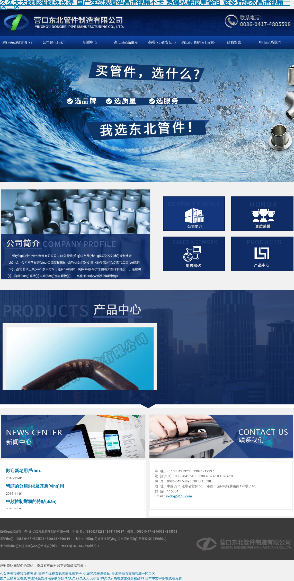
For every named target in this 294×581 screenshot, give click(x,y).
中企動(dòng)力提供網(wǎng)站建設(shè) (28, 546)
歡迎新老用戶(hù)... (25, 470)
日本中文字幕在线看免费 (163, 578)
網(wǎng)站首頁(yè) (18, 42)
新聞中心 (90, 42)
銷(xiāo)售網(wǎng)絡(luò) (198, 44)
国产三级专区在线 (13, 578)
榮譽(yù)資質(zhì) (162, 42)
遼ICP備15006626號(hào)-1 (80, 546)
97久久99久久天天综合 (82, 578)
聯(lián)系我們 (270, 42)
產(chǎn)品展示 (126, 42)
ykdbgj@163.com (179, 496)
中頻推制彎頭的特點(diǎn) (31, 501)
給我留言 (234, 42)
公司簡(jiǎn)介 (54, 42)
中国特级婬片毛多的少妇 (46, 578)
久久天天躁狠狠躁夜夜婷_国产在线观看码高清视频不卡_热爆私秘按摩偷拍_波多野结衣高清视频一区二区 (77, 574)
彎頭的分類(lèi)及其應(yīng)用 (35, 486)
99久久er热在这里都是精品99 (122, 578)
